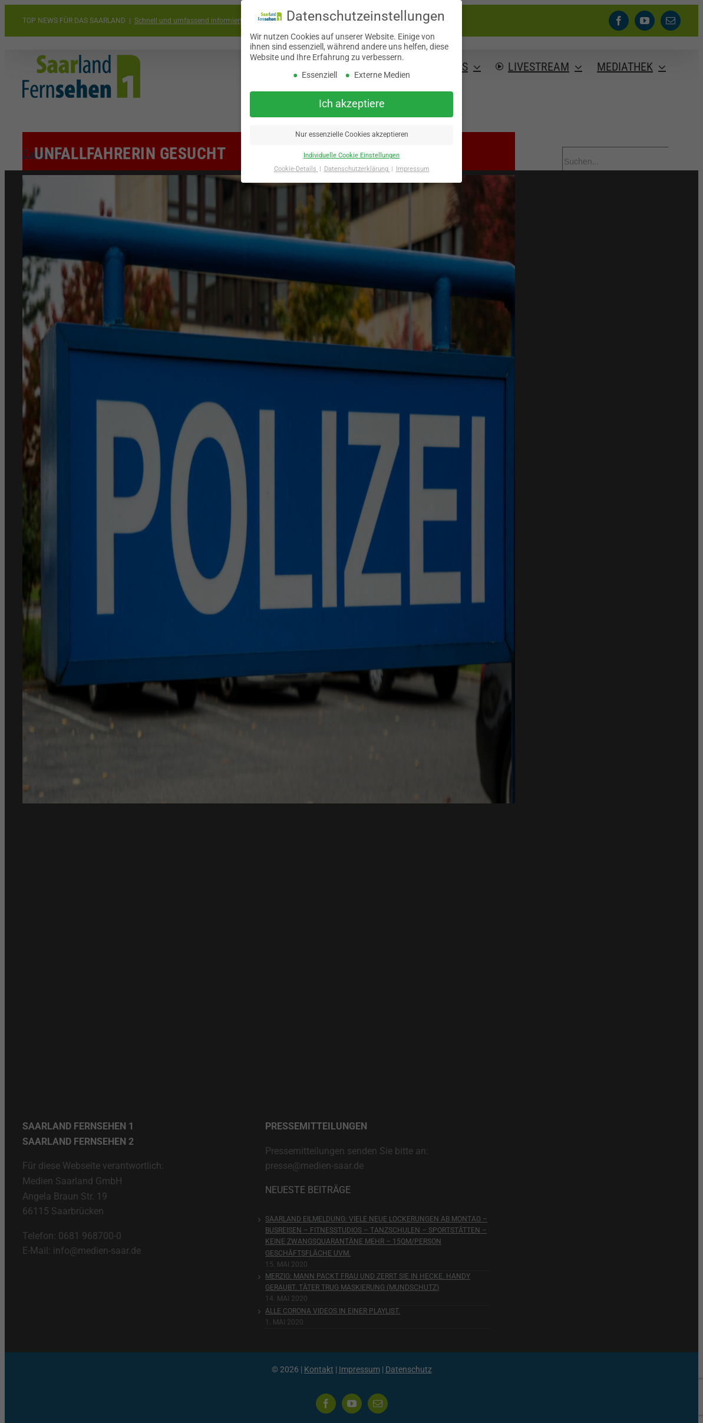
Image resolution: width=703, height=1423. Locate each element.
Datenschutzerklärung (357, 169)
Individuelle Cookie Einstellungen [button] (351, 155)
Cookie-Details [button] (296, 169)
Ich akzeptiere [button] (352, 104)
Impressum (413, 169)
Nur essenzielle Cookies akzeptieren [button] (351, 134)
